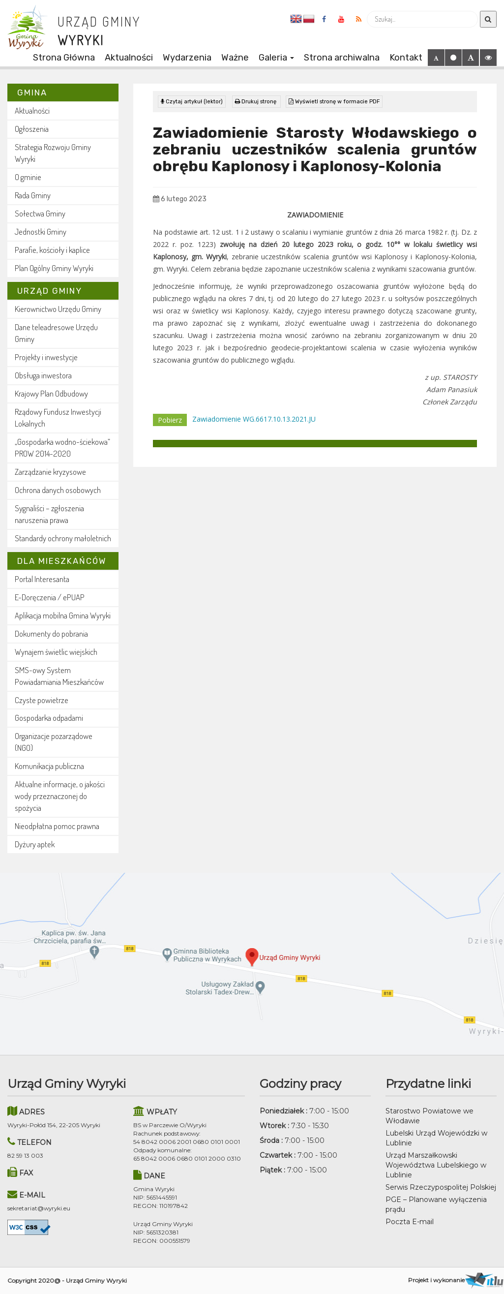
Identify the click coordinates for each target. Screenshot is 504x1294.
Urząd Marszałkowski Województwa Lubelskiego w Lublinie (435, 1165)
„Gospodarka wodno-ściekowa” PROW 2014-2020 (62, 447)
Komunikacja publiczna (49, 766)
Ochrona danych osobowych (58, 490)
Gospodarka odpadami (49, 717)
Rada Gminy (33, 195)
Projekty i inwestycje (46, 357)
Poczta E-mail (409, 1221)
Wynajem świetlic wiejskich (56, 652)
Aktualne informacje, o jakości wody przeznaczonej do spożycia (60, 796)
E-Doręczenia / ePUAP (50, 597)
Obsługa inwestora (43, 375)
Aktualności (129, 57)
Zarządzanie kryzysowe (50, 471)
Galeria (276, 57)
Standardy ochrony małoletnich (63, 538)
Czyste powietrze (41, 700)
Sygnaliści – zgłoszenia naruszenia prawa (49, 514)
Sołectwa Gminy (40, 213)
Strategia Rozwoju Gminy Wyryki (53, 153)
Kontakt (405, 57)
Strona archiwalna (342, 57)
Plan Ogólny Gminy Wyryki (54, 268)
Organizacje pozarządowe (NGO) (53, 742)
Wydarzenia (187, 57)
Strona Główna (64, 57)
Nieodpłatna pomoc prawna (57, 826)
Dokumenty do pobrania (51, 633)
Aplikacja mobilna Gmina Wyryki (63, 615)
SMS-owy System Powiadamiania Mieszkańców (59, 676)
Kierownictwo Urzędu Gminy (58, 309)
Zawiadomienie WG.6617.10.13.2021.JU (254, 419)
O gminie (28, 177)
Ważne (235, 57)
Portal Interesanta (42, 579)
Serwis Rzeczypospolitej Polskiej (440, 1187)
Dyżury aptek (35, 844)
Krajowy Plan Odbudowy (51, 393)
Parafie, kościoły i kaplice (52, 250)
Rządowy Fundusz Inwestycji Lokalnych (58, 417)
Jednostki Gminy (40, 231)
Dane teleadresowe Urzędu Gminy (56, 333)
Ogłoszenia (32, 128)
